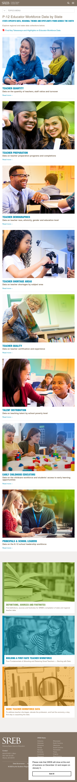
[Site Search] (68, 3)
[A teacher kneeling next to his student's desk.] (38, 190)
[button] (42, 768)
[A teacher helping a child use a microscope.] (38, 254)
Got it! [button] (51, 774)
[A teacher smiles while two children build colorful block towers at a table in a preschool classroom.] (38, 447)
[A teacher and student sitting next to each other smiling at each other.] (38, 383)
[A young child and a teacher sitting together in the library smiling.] (39, 635)
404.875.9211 (7, 753)
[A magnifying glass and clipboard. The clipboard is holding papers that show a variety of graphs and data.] (39, 686)
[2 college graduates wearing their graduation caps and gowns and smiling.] (38, 125)
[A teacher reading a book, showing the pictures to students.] (38, 318)
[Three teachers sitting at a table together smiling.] (38, 61)
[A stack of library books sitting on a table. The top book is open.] (39, 582)
